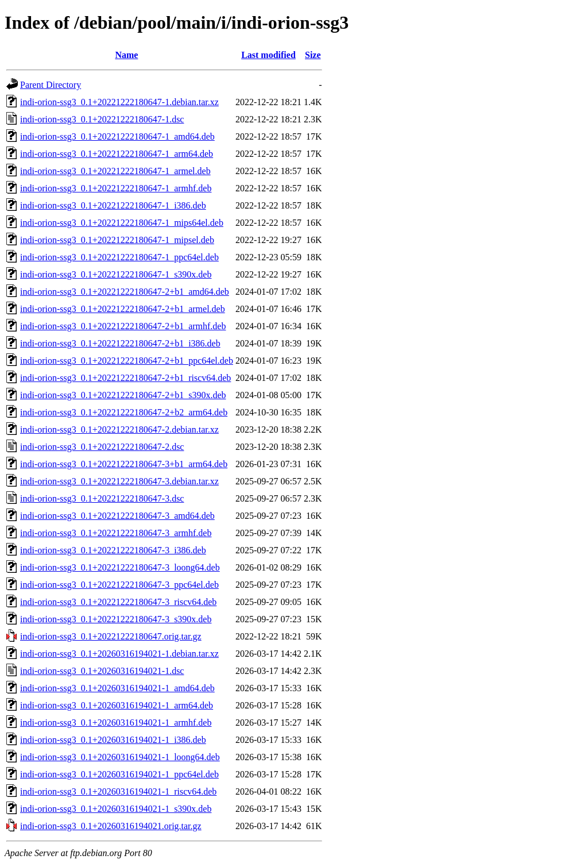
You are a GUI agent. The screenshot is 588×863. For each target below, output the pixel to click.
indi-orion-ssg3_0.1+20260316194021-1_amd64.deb (117, 688)
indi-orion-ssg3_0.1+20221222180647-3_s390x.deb (115, 619)
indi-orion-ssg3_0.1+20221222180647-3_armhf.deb (115, 533)
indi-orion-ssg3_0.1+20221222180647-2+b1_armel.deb (122, 309)
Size (313, 55)
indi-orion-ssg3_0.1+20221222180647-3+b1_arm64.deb (123, 464)
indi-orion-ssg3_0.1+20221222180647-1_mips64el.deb (121, 223)
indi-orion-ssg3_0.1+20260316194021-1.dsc (102, 671)
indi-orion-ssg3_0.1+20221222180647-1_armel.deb (115, 171)
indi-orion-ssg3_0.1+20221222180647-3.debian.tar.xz (119, 481)
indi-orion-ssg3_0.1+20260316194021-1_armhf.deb (115, 722)
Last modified (268, 55)
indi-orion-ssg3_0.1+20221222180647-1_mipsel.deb (117, 240)
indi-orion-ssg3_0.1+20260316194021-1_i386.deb (113, 740)
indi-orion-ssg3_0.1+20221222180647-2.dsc (102, 447)
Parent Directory (50, 85)
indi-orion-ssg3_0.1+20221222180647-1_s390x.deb (115, 274)
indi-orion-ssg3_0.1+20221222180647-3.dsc (102, 498)
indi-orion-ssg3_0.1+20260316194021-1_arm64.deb (116, 705)
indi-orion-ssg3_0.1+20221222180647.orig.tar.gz (111, 636)
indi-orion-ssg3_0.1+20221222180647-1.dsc (102, 119)
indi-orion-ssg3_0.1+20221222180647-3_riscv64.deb (118, 602)
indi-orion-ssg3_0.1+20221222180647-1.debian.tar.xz (119, 102)
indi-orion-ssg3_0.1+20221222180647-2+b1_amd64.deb (124, 291)
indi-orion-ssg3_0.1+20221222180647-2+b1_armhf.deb (123, 326)
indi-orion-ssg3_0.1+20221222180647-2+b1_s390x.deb (123, 395)
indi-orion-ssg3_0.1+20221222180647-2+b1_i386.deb (120, 343)
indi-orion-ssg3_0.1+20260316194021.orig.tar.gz (111, 826)
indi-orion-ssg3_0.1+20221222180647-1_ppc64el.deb (119, 257)
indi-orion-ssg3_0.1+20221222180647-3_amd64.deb (117, 516)
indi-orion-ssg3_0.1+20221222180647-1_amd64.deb (117, 136)
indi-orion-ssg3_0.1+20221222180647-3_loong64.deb (120, 567)
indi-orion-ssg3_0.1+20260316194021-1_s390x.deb (115, 809)
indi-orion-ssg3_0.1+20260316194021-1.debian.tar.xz (119, 653)
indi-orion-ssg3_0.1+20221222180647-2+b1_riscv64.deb (125, 378)
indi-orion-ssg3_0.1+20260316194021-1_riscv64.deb (118, 791)
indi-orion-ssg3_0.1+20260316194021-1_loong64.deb (120, 757)
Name (126, 55)
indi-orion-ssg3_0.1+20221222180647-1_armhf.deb (115, 188)
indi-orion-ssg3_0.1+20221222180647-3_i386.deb (113, 550)
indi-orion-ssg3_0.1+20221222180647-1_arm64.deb (116, 154)
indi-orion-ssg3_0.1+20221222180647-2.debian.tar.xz (119, 429)
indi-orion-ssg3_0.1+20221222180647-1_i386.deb (113, 205)
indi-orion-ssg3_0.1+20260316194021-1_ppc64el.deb (119, 774)
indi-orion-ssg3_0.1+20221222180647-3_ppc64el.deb (119, 585)
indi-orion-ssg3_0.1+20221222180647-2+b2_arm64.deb (123, 412)
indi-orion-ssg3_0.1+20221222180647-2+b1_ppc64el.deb (126, 360)
